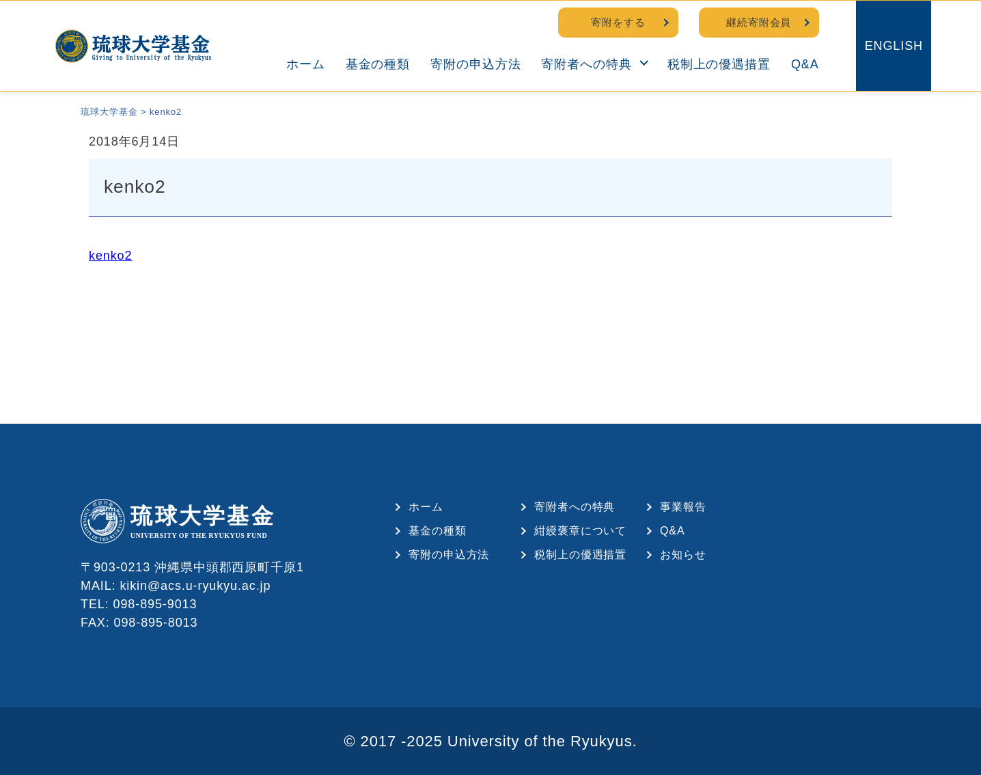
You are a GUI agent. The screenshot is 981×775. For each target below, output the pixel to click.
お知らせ (683, 554)
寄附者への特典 (586, 64)
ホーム (305, 64)
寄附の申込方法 (475, 64)
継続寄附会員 (758, 22)
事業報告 (683, 507)
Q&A (805, 64)
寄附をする (618, 22)
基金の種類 (378, 64)
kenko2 (110, 255)
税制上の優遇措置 (719, 64)
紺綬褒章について (580, 530)
